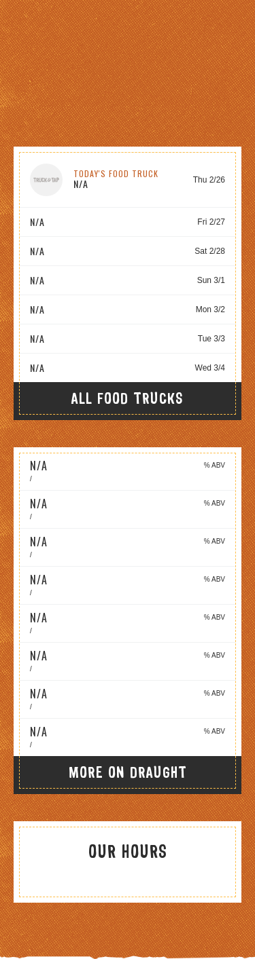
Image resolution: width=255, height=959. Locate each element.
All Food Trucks (127, 398)
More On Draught (128, 772)
